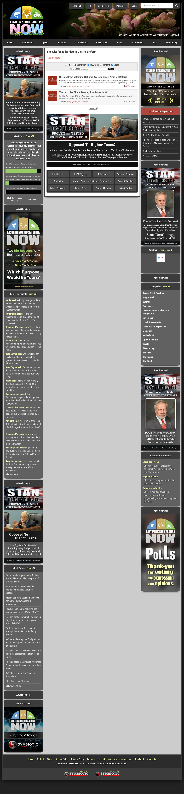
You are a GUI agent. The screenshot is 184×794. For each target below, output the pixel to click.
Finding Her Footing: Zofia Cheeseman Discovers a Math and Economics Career (160, 143)
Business (62, 42)
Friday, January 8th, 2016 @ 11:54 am (78, 86)
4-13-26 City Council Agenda (156, 135)
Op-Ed (44, 42)
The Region (148, 357)
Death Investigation (152, 151)
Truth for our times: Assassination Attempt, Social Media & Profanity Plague (21, 631)
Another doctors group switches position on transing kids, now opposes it (20, 589)
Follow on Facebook (96, 759)
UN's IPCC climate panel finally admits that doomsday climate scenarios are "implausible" (22, 642)
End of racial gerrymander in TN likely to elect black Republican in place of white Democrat (22, 578)
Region (120, 42)
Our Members (58, 174)
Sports (146, 344)
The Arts (147, 352)
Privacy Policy (77, 759)
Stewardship (171, 42)
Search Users (54, 57)
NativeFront (137, 42)
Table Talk (76, 6)
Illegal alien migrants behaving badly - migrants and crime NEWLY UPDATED (22, 610)
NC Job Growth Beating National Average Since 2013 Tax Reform (93, 77)
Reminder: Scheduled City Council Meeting (158, 120)
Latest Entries (125, 188)
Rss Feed (139, 759)
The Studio (148, 361)
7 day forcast (165, 250)
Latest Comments (58, 188)
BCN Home (103, 174)
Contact (40, 759)
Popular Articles (150, 476)
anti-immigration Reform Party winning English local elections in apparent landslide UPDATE (23, 620)
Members (120, 6)
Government (26, 42)
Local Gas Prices (151, 462)
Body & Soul (101, 42)
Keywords (151, 759)
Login (134, 6)
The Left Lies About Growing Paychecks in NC (83, 92)
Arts (155, 42)
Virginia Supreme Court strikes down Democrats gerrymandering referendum (22, 600)
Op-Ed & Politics (150, 339)
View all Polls (32, 200)
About (49, 759)
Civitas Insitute (130, 86)
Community (82, 42)
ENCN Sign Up (80, 174)
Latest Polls (80, 188)
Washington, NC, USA (160, 263)
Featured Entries (103, 188)
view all (30, 136)
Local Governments (152, 322)
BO (89, 6)
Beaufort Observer (125, 174)
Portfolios (58, 181)
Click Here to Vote (14, 198)
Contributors (103, 6)
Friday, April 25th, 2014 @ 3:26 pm (77, 102)
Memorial (147, 331)
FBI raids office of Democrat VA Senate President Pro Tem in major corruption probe (23, 665)
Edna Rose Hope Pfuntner (17, 681)
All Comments (11, 474)
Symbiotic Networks (152, 488)
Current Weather (125, 181)
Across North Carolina (153, 293)
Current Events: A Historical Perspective (92, 181)
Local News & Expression (154, 326)
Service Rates (61, 759)
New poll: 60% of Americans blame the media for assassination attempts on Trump (23, 653)
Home (9, 42)
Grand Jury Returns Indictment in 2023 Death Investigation (160, 128)
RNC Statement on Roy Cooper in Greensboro (20, 675)
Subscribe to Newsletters (120, 759)
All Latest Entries (13, 686)
